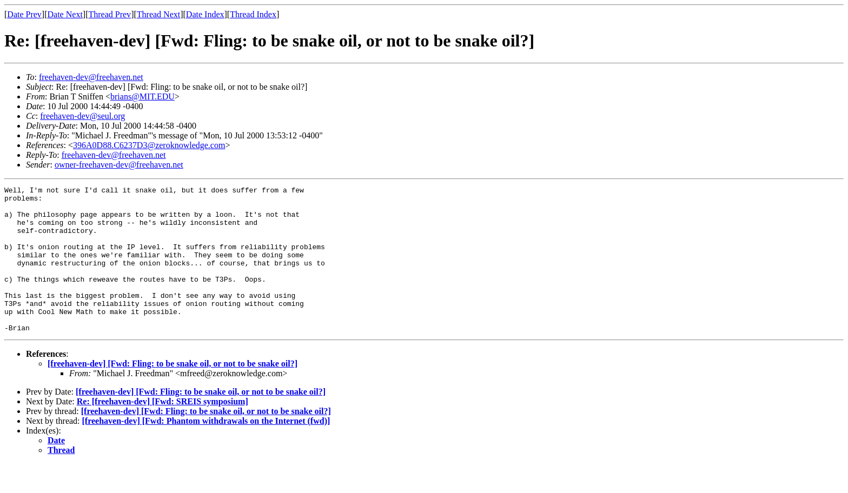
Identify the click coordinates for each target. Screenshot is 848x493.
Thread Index (253, 14)
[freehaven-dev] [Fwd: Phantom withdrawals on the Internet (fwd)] (206, 450)
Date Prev (24, 14)
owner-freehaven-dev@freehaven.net (119, 164)
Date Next (65, 14)
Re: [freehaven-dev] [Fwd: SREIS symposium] (162, 430)
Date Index (205, 14)
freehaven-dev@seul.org (82, 116)
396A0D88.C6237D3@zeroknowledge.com (149, 145)
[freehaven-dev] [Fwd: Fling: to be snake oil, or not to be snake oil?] (172, 392)
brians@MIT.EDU (142, 96)
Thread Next (158, 14)
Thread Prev (109, 14)
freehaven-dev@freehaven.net (91, 77)
